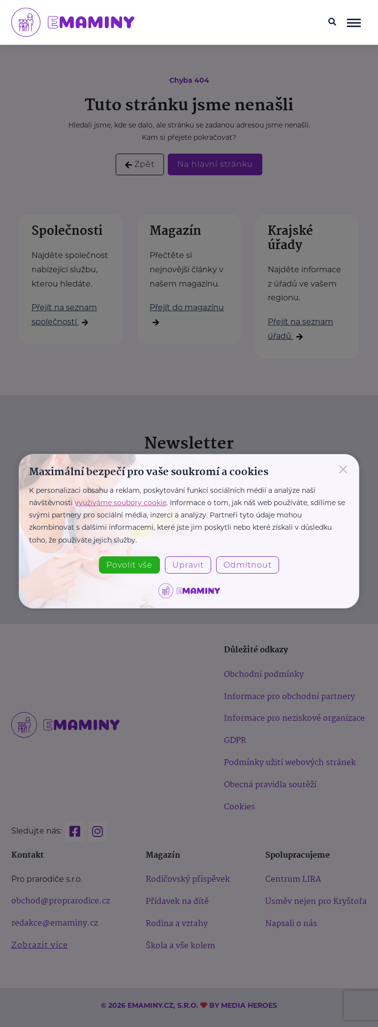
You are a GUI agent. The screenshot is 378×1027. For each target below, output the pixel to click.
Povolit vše (129, 565)
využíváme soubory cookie (120, 502)
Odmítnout (247, 565)
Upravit (188, 565)
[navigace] (354, 22)
